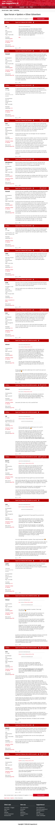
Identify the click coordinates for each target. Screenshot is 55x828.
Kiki (6, 229)
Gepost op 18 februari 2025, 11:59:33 (23, 725)
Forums (15, 7)
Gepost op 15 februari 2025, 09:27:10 (23, 85)
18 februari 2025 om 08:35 (29, 506)
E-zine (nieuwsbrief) (9, 814)
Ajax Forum (9, 14)
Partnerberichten (24, 814)
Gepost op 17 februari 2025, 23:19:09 (23, 385)
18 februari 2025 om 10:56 (29, 654)
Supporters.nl (40, 804)
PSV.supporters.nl (40, 810)
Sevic (6, 123)
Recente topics (5, 10)
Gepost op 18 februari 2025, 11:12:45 (23, 647)
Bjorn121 (7, 461)
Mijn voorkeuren (40, 814)
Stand (5, 810)
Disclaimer (22, 809)
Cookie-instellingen (40, 815)
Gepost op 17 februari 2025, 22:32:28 (23, 279)
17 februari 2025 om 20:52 (28, 391)
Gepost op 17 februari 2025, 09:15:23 (23, 159)
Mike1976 (7, 728)
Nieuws (10, 7)
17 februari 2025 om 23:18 (29, 418)
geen (11, 38)
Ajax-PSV (12, 46)
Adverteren (22, 812)
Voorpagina (4, 7)
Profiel (31, 7)
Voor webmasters (24, 807)
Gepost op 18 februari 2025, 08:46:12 (23, 500)
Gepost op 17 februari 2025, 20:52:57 (23, 225)
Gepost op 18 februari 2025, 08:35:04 (23, 456)
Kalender (6, 812)
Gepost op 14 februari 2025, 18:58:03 (23, 22)
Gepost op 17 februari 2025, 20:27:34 (23, 188)
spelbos (7, 88)
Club (27, 7)
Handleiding (16, 10)
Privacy (22, 810)
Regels (11, 10)
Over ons (23, 804)
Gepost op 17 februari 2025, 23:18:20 (23, 340)
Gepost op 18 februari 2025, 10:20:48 (23, 560)
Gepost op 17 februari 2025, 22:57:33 (23, 310)
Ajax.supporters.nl (40, 807)
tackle (6, 282)
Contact (22, 815)
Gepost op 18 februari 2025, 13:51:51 (23, 754)
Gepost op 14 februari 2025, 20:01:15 (23, 51)
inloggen (4, 1)
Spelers (19, 14)
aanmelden (9, 1)
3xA (6, 26)
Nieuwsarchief (7, 815)
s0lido (6, 253)
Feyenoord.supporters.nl (41, 809)
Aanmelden (6, 807)
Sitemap (38, 812)
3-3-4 (11, 238)
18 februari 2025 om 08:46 (28, 602)
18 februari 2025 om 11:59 (29, 760)
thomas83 (7, 54)
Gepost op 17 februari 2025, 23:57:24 (23, 412)
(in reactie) (34, 340)
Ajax (8, 90)
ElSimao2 (7, 344)
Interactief (21, 7)
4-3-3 (11, 108)
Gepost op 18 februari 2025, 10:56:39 (23, 595)
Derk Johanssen (8, 162)
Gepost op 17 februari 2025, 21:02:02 (23, 250)
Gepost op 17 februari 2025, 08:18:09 (23, 120)
